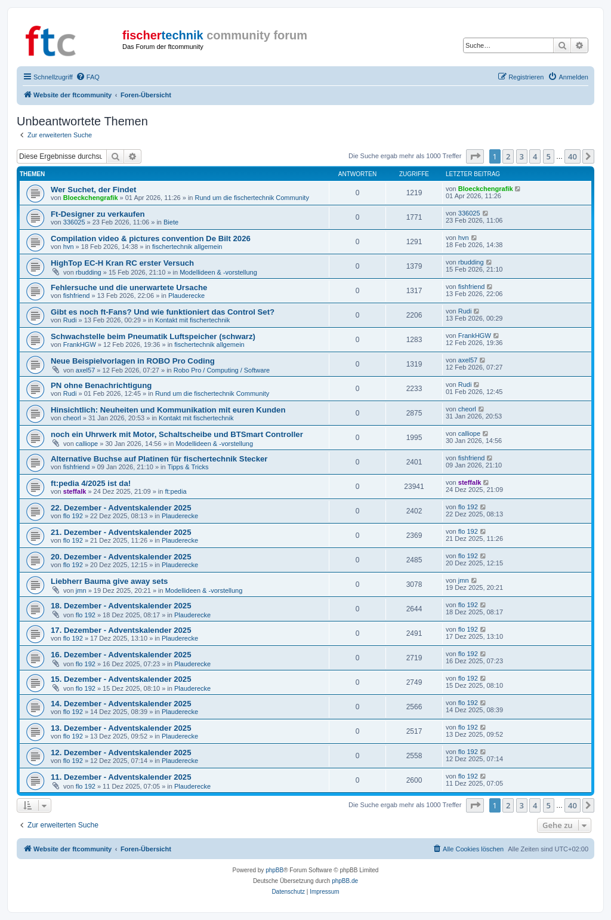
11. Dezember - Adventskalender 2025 (121, 777)
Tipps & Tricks (188, 466)
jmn (81, 590)
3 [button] (522, 156)
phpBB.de (345, 881)
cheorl (72, 417)
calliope (87, 443)
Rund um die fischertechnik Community (252, 197)
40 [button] (572, 156)
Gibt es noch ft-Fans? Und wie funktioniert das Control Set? (162, 311)
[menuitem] (88, 77)
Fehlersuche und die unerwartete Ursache (129, 287)
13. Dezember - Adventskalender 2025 (121, 728)
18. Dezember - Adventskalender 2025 (121, 605)
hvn (68, 246)
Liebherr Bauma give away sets (109, 581)
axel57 (85, 370)
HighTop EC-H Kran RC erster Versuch (122, 263)
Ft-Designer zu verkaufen (98, 214)
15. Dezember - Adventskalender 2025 (121, 679)
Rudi (70, 320)
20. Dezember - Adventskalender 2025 (121, 556)
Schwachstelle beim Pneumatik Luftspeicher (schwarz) (153, 336)
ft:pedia (175, 491)
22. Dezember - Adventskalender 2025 (121, 507)
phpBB (274, 870)
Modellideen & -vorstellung (218, 272)
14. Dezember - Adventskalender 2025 (121, 703)
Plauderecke (186, 295)
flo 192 (73, 515)
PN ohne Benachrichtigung (101, 385)
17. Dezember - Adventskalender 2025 (121, 630)
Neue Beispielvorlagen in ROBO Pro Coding (133, 360)
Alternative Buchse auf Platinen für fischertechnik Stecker (159, 458)
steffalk (75, 491)
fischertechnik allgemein (187, 246)
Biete (170, 222)
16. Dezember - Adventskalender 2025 (121, 654)
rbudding (88, 272)
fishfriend (76, 295)
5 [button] (549, 156)
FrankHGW (79, 344)
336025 (74, 222)
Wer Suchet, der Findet (93, 189)
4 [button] (535, 156)
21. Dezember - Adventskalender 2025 (121, 532)
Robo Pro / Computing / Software (222, 370)
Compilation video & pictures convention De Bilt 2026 (151, 238)
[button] (475, 156)
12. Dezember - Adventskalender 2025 (121, 752)
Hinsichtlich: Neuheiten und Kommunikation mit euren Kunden (168, 409)
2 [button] (508, 156)
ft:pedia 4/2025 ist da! (91, 483)
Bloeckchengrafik (90, 197)
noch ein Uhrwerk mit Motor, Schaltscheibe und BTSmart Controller (177, 434)
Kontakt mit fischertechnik (192, 320)
